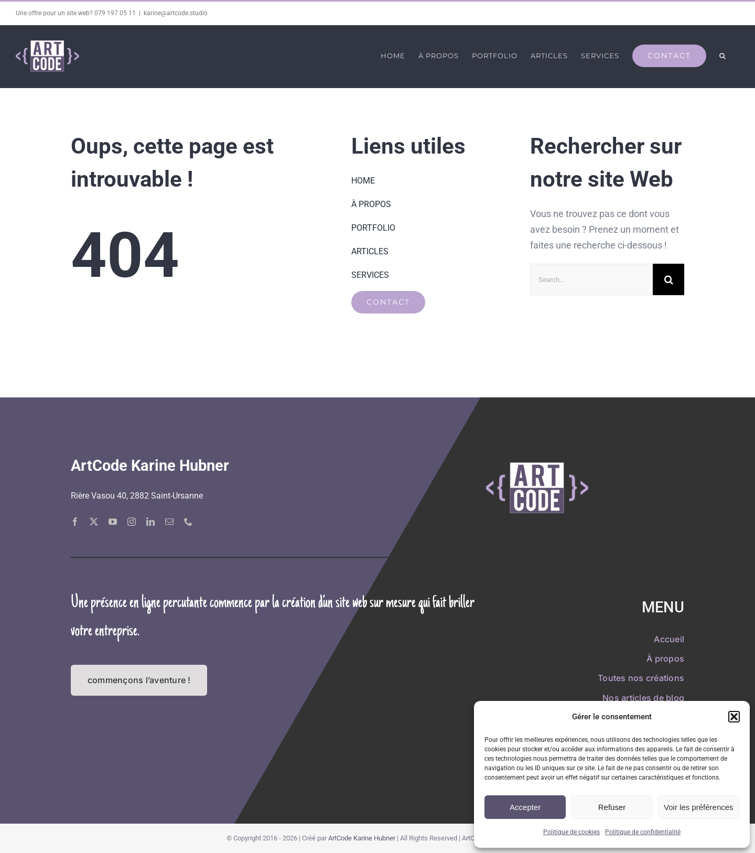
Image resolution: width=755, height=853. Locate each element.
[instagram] (131, 521)
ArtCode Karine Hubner (361, 838)
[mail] (169, 521)
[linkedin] (150, 521)
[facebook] (75, 521)
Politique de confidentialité (643, 832)
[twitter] (94, 521)
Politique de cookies (571, 832)
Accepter (525, 807)
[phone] (188, 521)
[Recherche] (668, 279)
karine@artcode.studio (176, 13)
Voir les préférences (699, 807)
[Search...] (591, 279)
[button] (734, 716)
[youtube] (113, 521)
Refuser (612, 807)
